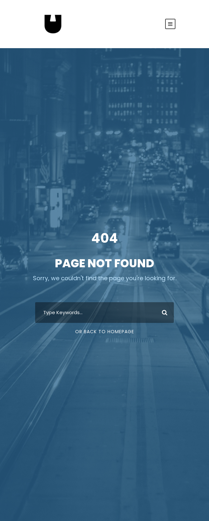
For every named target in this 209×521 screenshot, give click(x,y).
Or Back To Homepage (104, 331)
